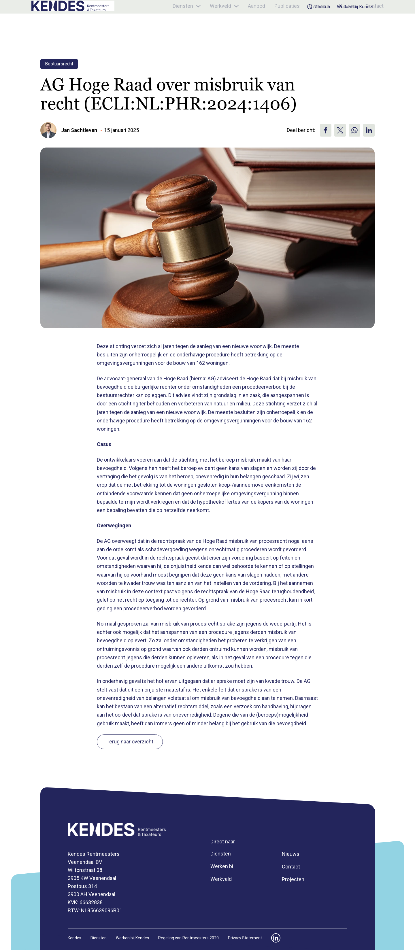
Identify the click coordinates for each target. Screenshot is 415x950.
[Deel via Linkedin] (369, 130)
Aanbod (247, 27)
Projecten (293, 879)
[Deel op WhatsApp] (354, 130)
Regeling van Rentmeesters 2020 (188, 938)
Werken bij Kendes (356, 7)
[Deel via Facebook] (325, 130)
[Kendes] (79, 27)
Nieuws (338, 27)
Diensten (178, 27)
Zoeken (318, 7)
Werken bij (222, 866)
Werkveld (215, 27)
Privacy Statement (245, 938)
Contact (365, 27)
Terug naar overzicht (129, 742)
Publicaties (278, 27)
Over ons (310, 27)
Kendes (74, 938)
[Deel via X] (340, 130)
